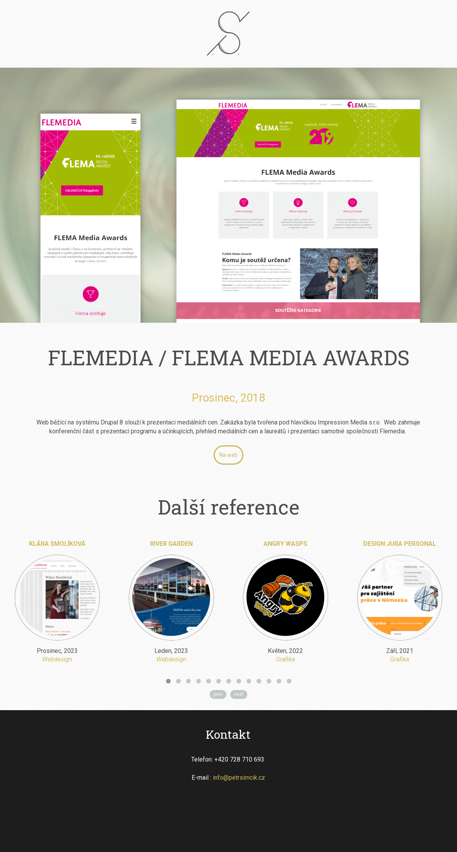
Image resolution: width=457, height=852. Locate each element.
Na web (228, 455)
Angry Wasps (285, 543)
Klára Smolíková (57, 543)
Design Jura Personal (399, 543)
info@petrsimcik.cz (239, 777)
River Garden (171, 543)
